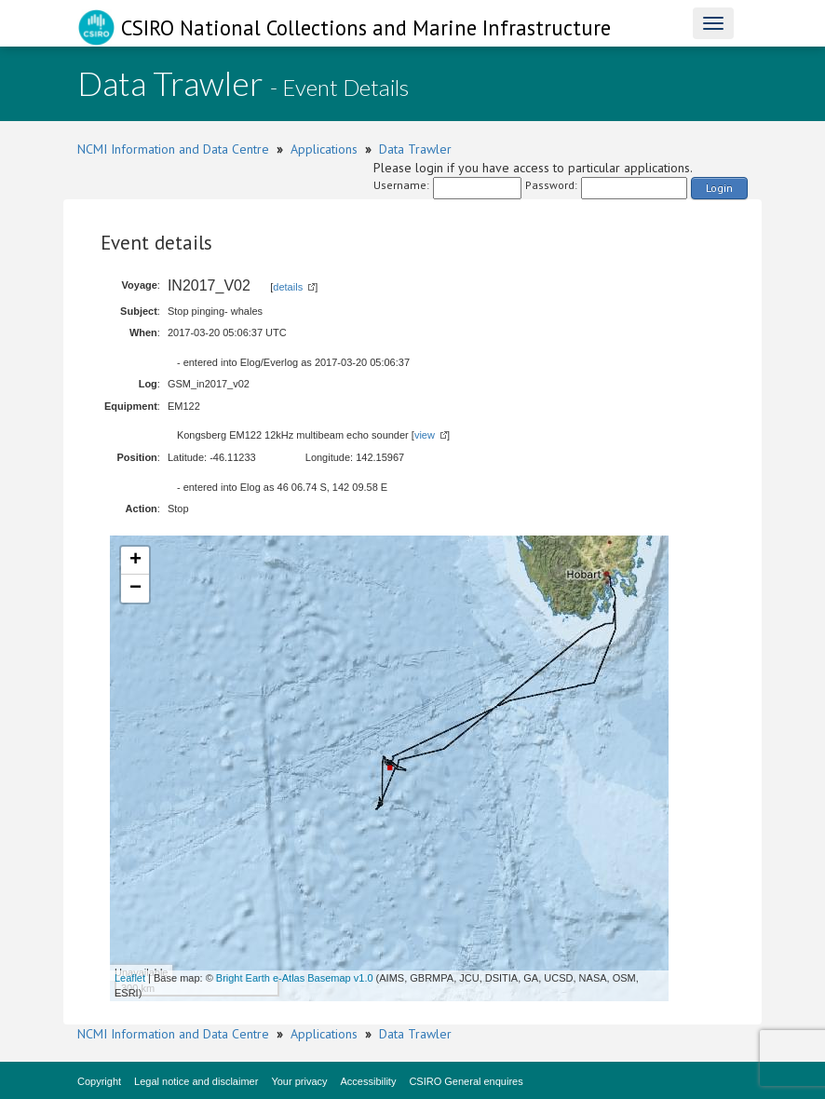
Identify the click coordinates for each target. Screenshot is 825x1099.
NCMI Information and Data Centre (173, 149)
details (288, 286)
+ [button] (135, 561)
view (424, 435)
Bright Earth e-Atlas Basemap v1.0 (294, 978)
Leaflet (130, 978)
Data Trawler (415, 149)
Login (719, 188)
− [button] (135, 589)
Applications (324, 149)
